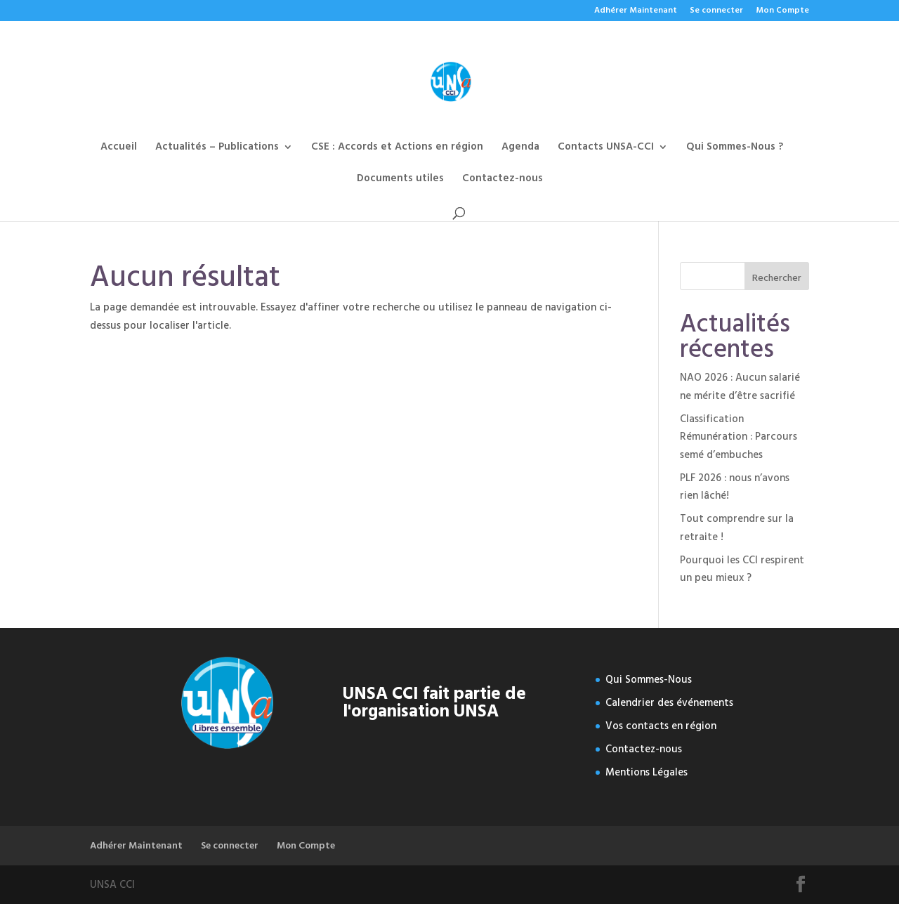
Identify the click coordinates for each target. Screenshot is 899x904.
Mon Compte (782, 11)
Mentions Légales (646, 772)
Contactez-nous (502, 180)
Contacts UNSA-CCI (606, 148)
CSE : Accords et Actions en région (397, 148)
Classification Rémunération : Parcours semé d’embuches (738, 437)
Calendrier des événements (669, 703)
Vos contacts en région (660, 726)
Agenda (520, 148)
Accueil (118, 148)
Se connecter (716, 11)
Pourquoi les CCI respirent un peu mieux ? (742, 569)
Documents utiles (400, 180)
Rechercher (776, 278)
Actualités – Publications (217, 148)
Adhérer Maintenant (635, 11)
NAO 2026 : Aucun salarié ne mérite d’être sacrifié (740, 387)
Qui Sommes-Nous (648, 679)
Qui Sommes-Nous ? (734, 148)
